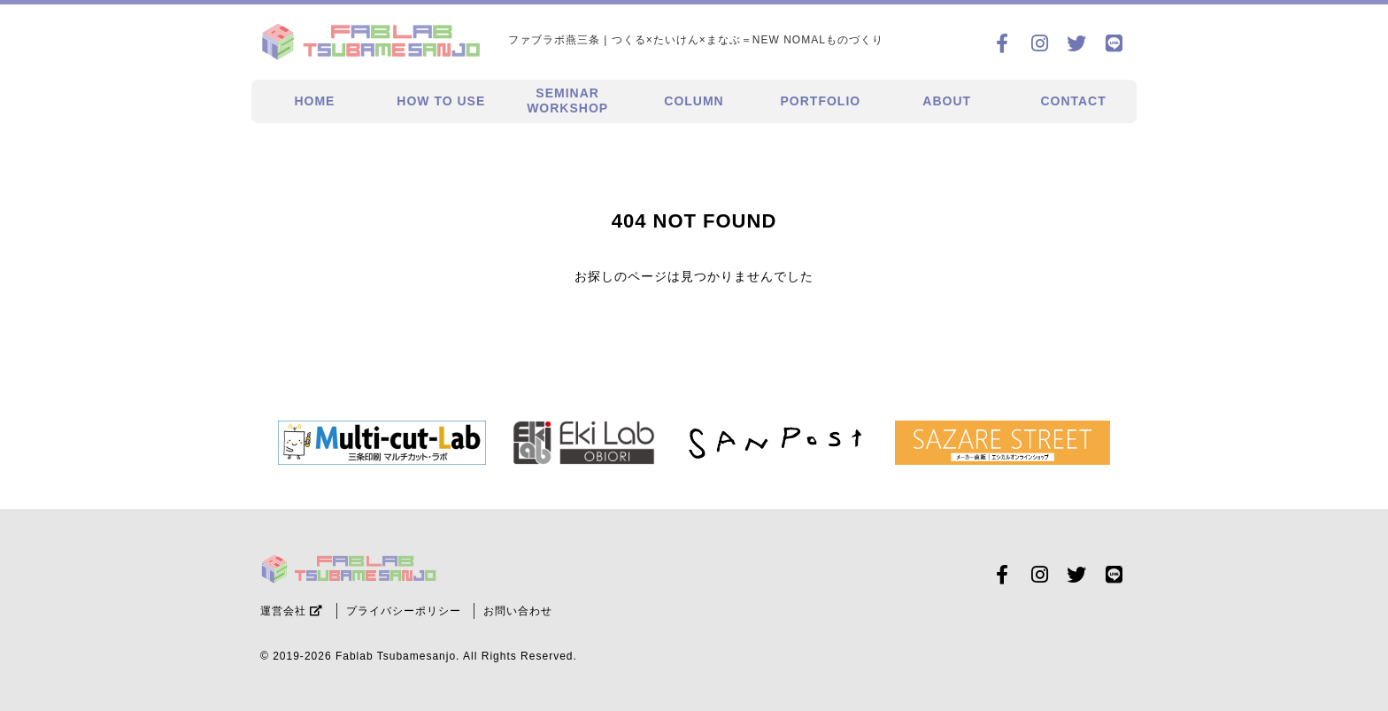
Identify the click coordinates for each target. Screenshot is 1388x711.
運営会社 (291, 611)
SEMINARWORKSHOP (567, 100)
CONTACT (1073, 101)
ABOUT (946, 101)
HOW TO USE (441, 101)
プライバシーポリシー (403, 611)
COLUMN (693, 101)
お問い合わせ (517, 611)
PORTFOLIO (821, 101)
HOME (314, 101)
